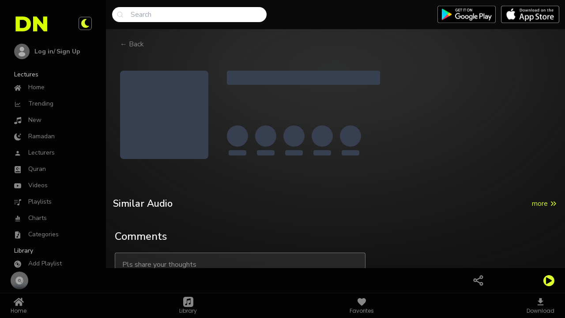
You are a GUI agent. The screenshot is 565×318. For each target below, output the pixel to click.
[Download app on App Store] (530, 14)
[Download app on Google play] (466, 14)
